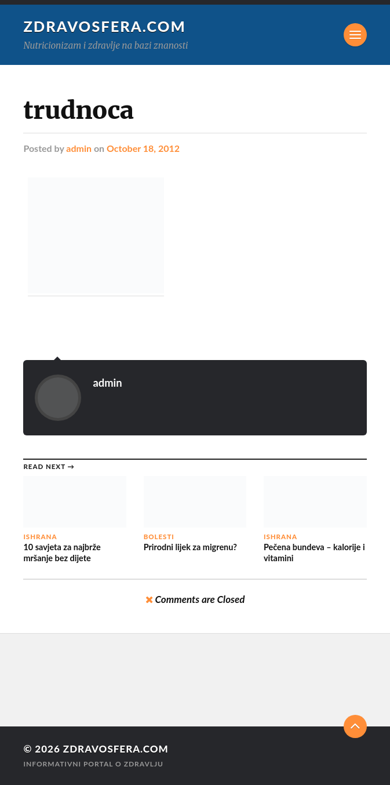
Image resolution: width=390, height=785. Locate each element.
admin (79, 148)
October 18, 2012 (143, 148)
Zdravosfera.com (104, 26)
